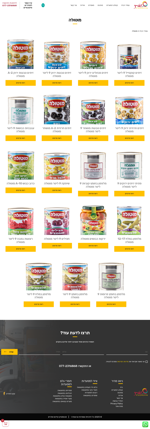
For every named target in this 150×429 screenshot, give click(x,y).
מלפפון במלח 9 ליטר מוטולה (39, 296)
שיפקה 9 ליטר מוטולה (57, 183)
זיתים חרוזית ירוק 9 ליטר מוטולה (129, 130)
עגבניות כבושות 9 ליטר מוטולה (20, 130)
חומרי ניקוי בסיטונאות (89, 390)
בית (121, 387)
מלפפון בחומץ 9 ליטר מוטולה (75, 296)
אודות (82, 5)
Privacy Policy (117, 404)
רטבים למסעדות (91, 393)
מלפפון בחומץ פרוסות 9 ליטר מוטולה (111, 296)
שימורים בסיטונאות (90, 395)
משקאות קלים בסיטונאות (62, 396)
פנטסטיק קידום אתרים (57, 417)
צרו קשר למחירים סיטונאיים (28, 5)
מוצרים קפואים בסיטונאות (62, 401)
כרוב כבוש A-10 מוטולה (21, 183)
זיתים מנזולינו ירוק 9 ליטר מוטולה (93, 74)
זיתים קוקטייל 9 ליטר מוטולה (129, 74)
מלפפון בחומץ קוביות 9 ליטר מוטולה (93, 185)
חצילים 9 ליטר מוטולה (57, 238)
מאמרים (91, 5)
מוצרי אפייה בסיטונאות (63, 399)
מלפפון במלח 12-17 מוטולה (129, 240)
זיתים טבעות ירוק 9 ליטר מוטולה (57, 74)
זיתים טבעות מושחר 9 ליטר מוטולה (93, 130)
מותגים (100, 5)
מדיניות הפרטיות (122, 362)
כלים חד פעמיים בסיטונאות (87, 387)
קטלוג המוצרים (112, 5)
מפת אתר (119, 406)
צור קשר (73, 5)
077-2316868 (9, 5)
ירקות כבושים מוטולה (93, 238)
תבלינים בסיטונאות (65, 393)
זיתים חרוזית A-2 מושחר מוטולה (56, 130)
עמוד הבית (125, 5)
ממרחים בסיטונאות (65, 390)
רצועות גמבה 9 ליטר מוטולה (21, 240)
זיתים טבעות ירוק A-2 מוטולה (21, 74)
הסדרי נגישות (118, 401)
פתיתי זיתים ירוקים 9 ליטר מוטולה (129, 185)
